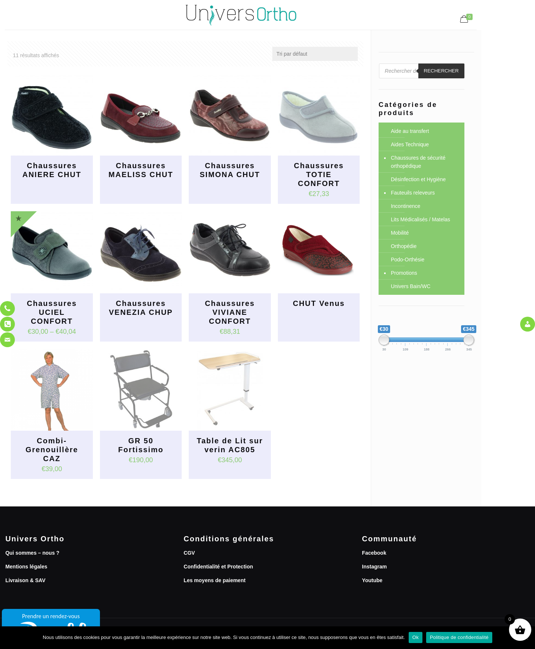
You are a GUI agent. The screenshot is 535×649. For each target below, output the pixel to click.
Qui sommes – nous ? (32, 553)
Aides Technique (410, 144)
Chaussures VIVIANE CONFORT (230, 312)
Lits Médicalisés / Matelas (420, 219)
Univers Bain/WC (411, 286)
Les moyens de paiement (215, 580)
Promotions (404, 273)
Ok (415, 637)
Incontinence (405, 206)
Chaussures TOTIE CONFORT (319, 174)
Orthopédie (403, 246)
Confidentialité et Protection (218, 567)
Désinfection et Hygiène (418, 179)
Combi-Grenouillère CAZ (52, 450)
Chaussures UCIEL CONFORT (52, 312)
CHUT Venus (319, 303)
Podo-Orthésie (407, 259)
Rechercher (441, 71)
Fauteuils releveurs (413, 193)
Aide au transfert (410, 131)
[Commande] (315, 54)
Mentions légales (26, 567)
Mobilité (400, 233)
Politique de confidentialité (459, 637)
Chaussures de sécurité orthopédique (418, 162)
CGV (189, 553)
